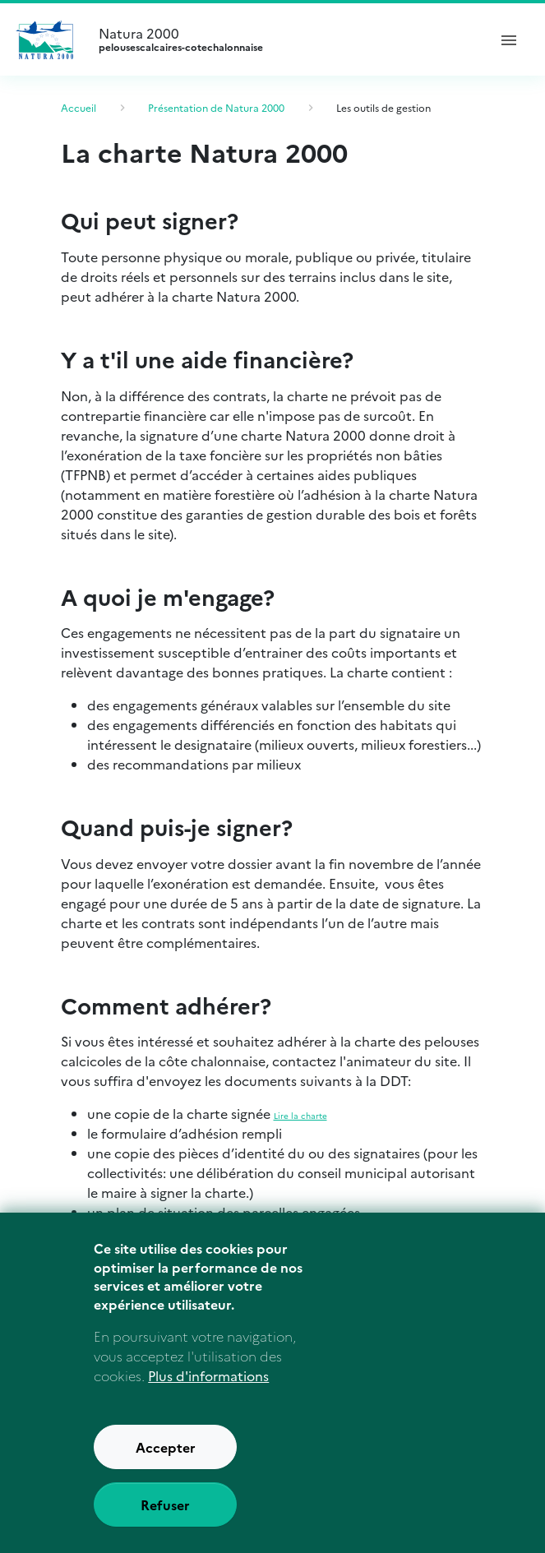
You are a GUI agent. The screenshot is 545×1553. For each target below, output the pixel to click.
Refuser (165, 1513)
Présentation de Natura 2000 (216, 107)
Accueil (78, 107)
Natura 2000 (286, 39)
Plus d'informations (208, 1384)
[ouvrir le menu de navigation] (509, 39)
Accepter (166, 1455)
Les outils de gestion (383, 107)
